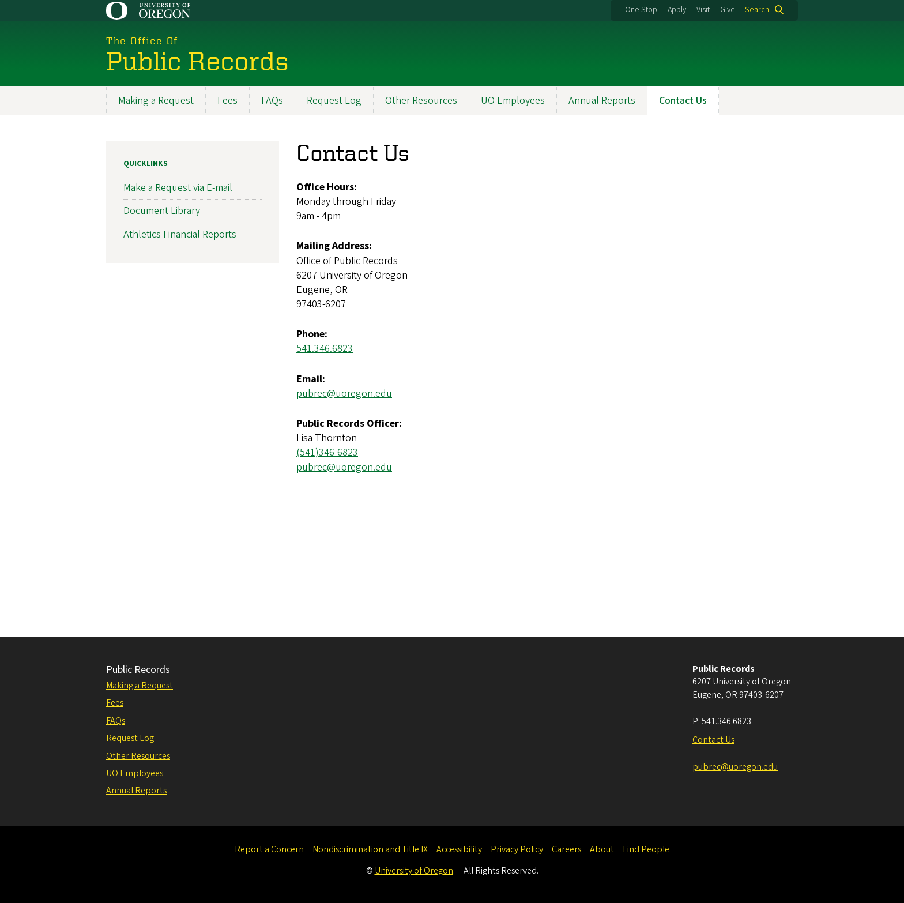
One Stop (641, 10)
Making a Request (156, 100)
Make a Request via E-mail (177, 187)
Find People (646, 849)
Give (727, 10)
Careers (566, 849)
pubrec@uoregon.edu (344, 393)
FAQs (272, 100)
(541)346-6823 (327, 453)
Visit (703, 10)
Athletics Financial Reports (179, 234)
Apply (677, 10)
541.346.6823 (324, 349)
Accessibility (459, 849)
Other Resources (421, 100)
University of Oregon (414, 870)
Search (757, 10)
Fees (227, 100)
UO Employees (513, 100)
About (602, 849)
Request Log (334, 100)
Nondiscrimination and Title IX (370, 849)
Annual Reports (601, 100)
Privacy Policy (517, 849)
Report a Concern (269, 849)
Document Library (161, 211)
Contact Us (683, 100)
